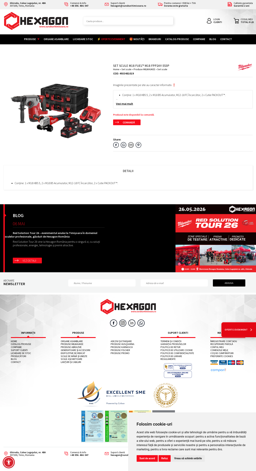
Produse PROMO (120, 353)
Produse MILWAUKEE (145, 69)
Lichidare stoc (83, 39)
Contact (226, 39)
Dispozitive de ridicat (73, 353)
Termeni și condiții (171, 341)
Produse (32, 39)
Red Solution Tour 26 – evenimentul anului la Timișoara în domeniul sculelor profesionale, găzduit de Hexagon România (51, 234)
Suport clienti (19, 350)
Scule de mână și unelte (74, 356)
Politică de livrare (171, 356)
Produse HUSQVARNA (122, 344)
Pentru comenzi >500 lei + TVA (177, 4)
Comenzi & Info (75, 454)
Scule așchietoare (71, 359)
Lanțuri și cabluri (71, 362)
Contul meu (217, 347)
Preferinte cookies (221, 356)
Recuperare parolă (221, 344)
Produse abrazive (71, 347)
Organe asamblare (56, 39)
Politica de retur (170, 347)
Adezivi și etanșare (121, 341)
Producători (18, 356)
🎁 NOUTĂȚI (136, 39)
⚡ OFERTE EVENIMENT (111, 39)
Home (116, 69)
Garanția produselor (173, 344)
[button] (9, 462)
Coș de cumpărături (222, 353)
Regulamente (168, 359)
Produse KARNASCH (122, 347)
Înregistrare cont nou (223, 341)
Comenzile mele (219, 350)
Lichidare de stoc (21, 353)
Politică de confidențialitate (177, 353)
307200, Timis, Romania (24, 4)
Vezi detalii (29, 260)
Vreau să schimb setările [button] (188, 458)
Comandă (129, 122)
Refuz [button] (164, 458)
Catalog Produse (177, 39)
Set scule (126, 69)
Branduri (155, 39)
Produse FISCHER (120, 350)
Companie (199, 39)
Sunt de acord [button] (147, 458)
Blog (212, 39)
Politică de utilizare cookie (177, 350)
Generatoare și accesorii (75, 350)
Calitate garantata (240, 4)
